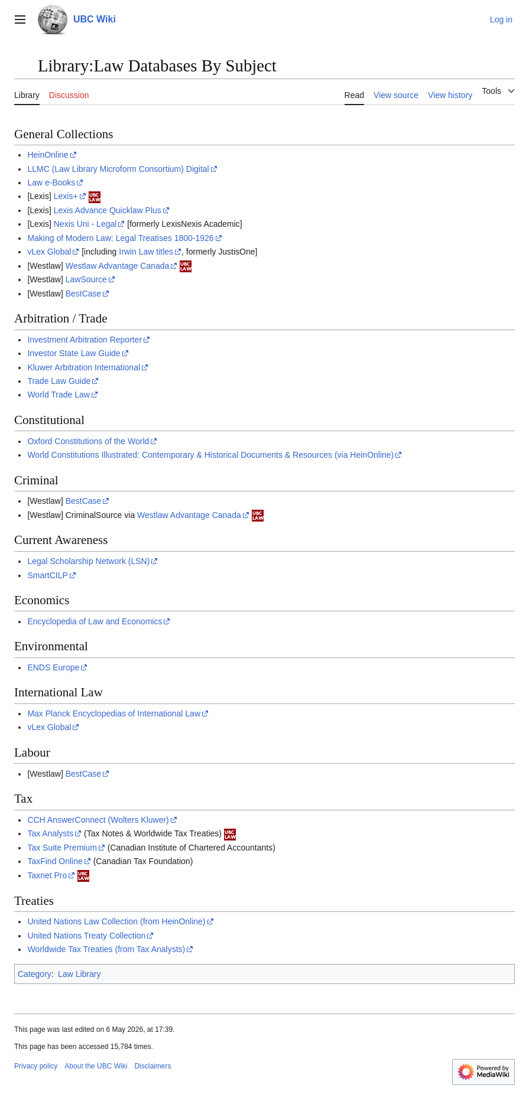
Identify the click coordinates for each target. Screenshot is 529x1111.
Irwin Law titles (146, 251)
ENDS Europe (53, 667)
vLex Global (49, 251)
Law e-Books (51, 182)
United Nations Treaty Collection (86, 935)
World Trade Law (58, 394)
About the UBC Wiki (95, 1066)
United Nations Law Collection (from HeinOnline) (116, 921)
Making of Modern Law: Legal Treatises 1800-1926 (120, 238)
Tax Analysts (50, 833)
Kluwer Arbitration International (83, 367)
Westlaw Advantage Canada (118, 266)
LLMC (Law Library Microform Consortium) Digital (118, 169)
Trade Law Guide (58, 381)
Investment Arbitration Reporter (84, 339)
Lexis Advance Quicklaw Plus (107, 210)
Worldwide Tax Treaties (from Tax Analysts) (106, 949)
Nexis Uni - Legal (85, 224)
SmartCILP (47, 575)
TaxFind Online (54, 861)
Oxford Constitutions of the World (88, 441)
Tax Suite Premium (61, 847)
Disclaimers (152, 1066)
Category (34, 974)
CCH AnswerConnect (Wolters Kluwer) (97, 820)
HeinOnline (47, 154)
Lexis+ (66, 196)
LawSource (86, 279)
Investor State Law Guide (73, 353)
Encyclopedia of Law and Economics (94, 621)
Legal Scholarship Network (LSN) (88, 561)
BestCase (84, 293)
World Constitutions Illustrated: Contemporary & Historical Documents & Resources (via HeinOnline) (210, 455)
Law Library (79, 974)
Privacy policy (35, 1066)
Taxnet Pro (47, 875)
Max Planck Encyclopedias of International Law (113, 713)
